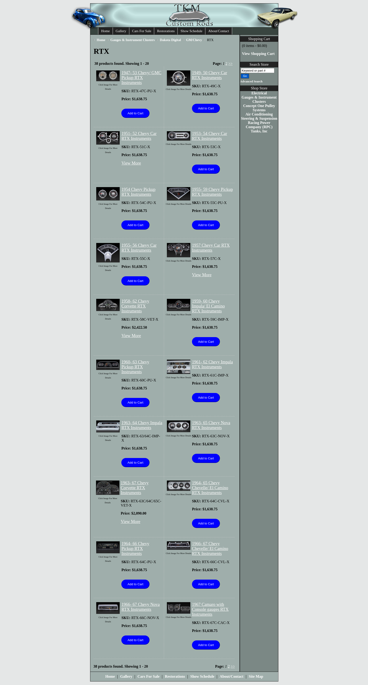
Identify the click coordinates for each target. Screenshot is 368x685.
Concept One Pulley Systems (259, 108)
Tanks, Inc (259, 131)
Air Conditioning (259, 114)
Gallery (121, 31)
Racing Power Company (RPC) (259, 125)
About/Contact (218, 31)
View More (131, 163)
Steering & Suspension (259, 118)
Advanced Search (251, 81)
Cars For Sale (141, 31)
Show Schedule (191, 31)
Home (105, 31)
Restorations (166, 31)
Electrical (259, 93)
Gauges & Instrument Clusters (259, 99)
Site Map (256, 676)
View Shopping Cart (258, 54)
